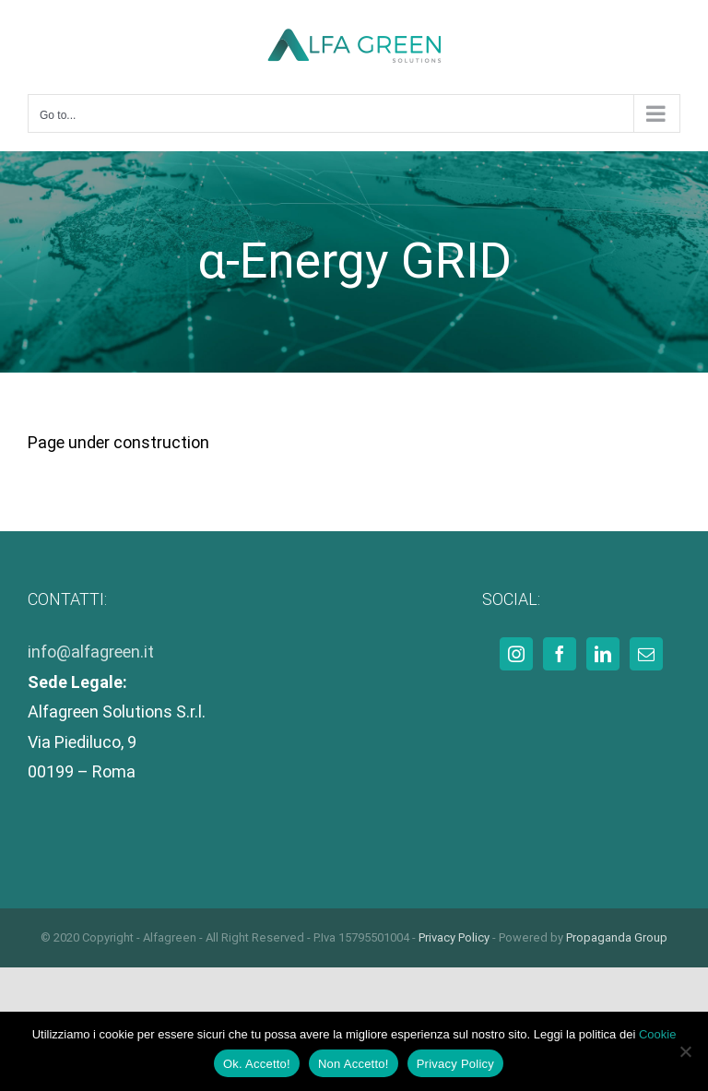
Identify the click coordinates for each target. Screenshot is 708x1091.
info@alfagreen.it (91, 651)
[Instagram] (516, 653)
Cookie (657, 1034)
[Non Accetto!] (685, 1051)
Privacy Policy (454, 937)
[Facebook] (559, 653)
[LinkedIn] (603, 653)
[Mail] (646, 653)
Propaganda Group (616, 937)
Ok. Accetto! (256, 1064)
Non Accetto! (353, 1064)
